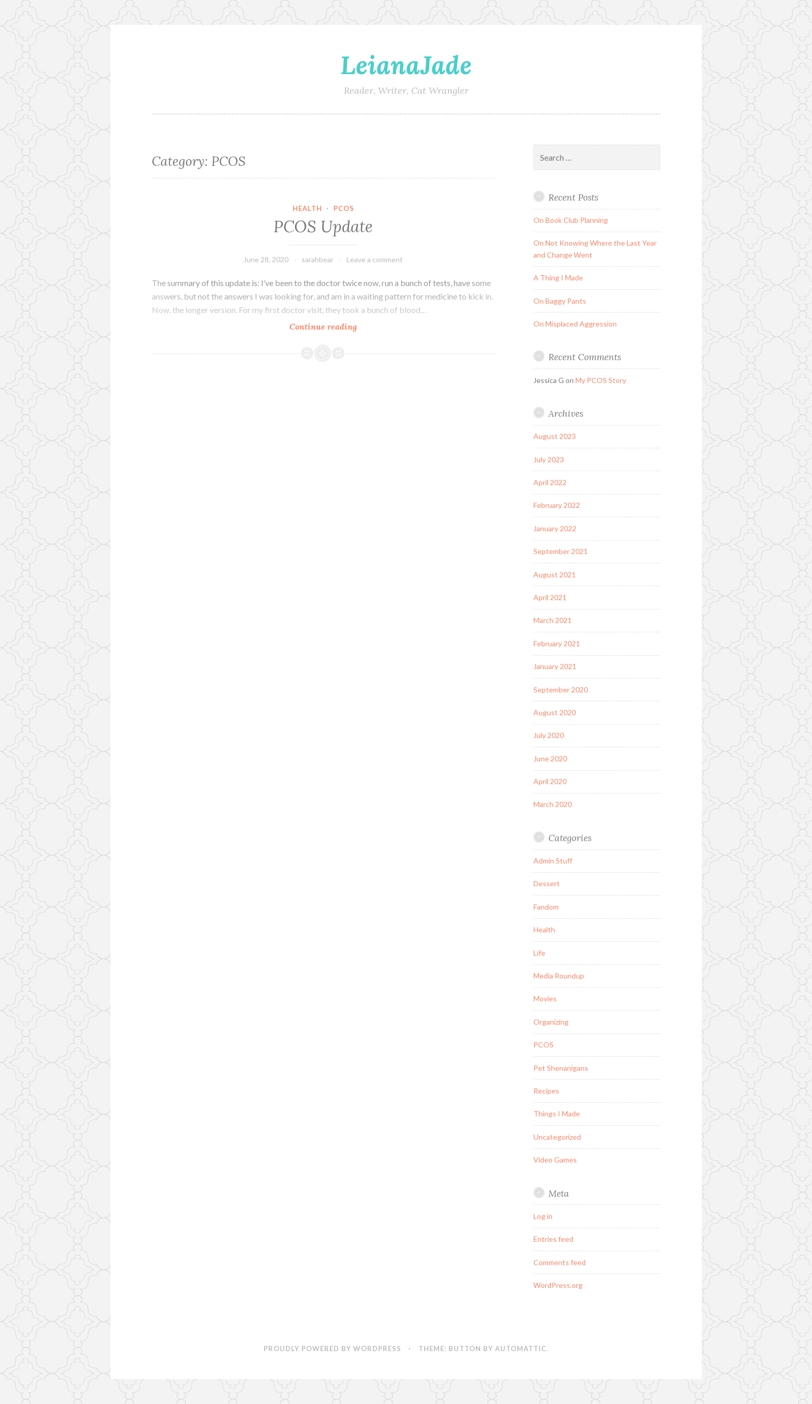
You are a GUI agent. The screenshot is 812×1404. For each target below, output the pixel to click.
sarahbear (317, 259)
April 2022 (550, 482)
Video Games (555, 1159)
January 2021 (554, 666)
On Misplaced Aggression (575, 323)
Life (539, 952)
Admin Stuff (552, 860)
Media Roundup (558, 975)
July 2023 (548, 459)
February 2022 (556, 505)
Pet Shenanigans (560, 1067)
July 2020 (548, 735)
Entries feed (553, 1239)
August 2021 (554, 574)
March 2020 (552, 804)
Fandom (546, 906)
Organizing (551, 1021)
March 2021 (552, 620)
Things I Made (556, 1113)
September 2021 (560, 551)
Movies (545, 998)
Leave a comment (374, 259)
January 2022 (554, 528)
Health (307, 208)
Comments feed (559, 1262)
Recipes (546, 1090)
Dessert (546, 883)
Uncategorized (557, 1136)
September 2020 (560, 689)
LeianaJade (406, 65)
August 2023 (554, 436)
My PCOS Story (600, 380)
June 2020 (550, 758)
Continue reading (336, 326)
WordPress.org (558, 1285)
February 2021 (556, 643)
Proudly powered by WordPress (332, 1348)
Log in (543, 1216)
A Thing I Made (558, 277)
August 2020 (554, 712)
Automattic (520, 1348)
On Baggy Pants (559, 300)
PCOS (344, 208)
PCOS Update (323, 226)
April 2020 (550, 781)
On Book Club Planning (570, 220)
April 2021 (550, 597)
